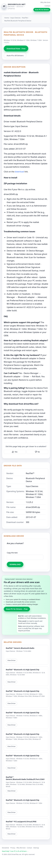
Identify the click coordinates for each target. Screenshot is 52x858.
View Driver (11, 660)
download (19, 171)
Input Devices (15, 18)
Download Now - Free (16, 48)
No (37, 452)
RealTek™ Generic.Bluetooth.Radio (20, 648)
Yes (14, 452)
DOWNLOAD (15, 564)
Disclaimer (5, 848)
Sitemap (36, 848)
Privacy (12, 848)
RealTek (25, 18)
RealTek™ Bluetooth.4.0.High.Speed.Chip (22, 669)
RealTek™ (30, 473)
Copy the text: (12, 553)
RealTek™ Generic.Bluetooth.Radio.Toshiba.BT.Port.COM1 (25, 778)
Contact (47, 6)
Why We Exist (45, 2)
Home (6, 18)
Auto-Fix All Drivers (15, 55)
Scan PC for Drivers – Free (17, 609)
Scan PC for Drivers (42, 10)
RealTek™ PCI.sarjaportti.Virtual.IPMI (21, 821)
